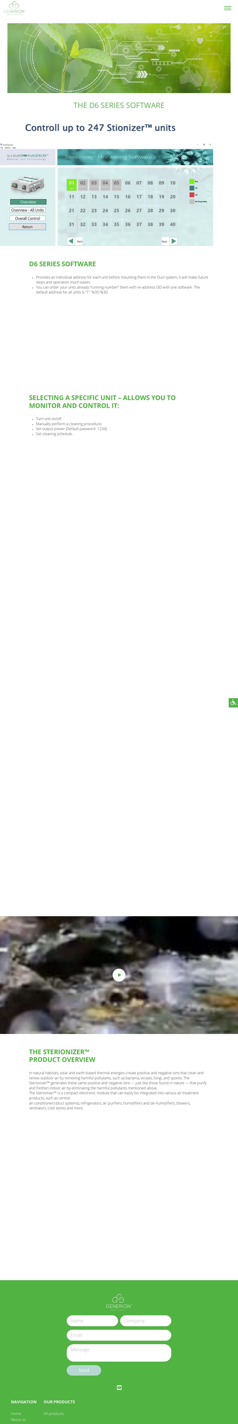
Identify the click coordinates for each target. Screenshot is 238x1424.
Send (84, 1370)
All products (54, 1413)
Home (16, 1413)
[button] (233, 702)
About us (18, 1419)
